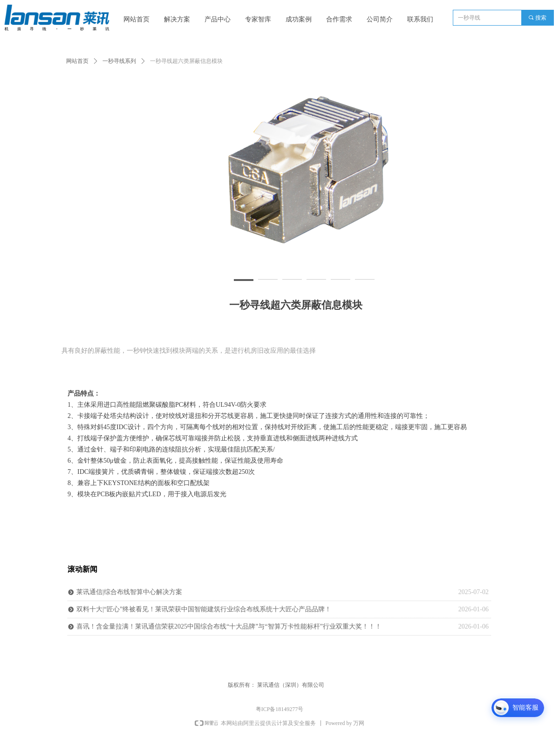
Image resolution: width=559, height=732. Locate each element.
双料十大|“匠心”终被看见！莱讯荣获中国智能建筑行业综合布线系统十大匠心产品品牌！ (203, 609)
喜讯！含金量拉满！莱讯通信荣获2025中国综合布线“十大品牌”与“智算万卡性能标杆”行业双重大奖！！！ (229, 626)
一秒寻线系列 (119, 61)
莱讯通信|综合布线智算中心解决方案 (129, 591)
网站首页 (77, 61)
